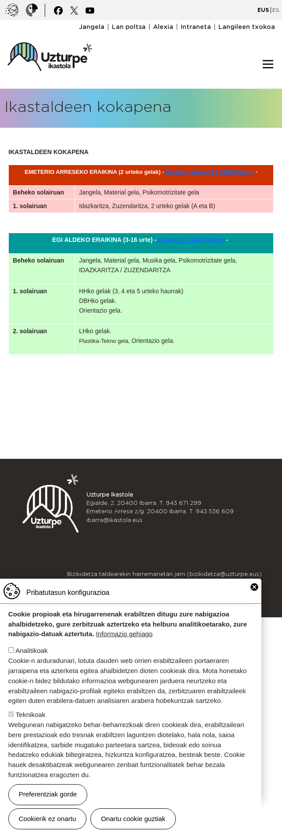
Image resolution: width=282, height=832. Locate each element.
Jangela (91, 27)
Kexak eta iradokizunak (229, 582)
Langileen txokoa (246, 27)
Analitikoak (31, 668)
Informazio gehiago (124, 652)
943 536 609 (215, 511)
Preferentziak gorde (48, 811)
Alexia (163, 27)
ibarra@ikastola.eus (114, 520)
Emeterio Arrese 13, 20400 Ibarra (210, 172)
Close (254, 604)
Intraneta (196, 27)
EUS (263, 10)
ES (275, 10)
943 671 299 (183, 503)
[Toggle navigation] (268, 64)
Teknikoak (31, 732)
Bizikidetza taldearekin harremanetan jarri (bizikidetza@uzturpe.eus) (164, 574)
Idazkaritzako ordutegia (228, 590)
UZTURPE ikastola (49, 38)
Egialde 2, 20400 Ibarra (191, 239)
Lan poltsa (129, 27)
